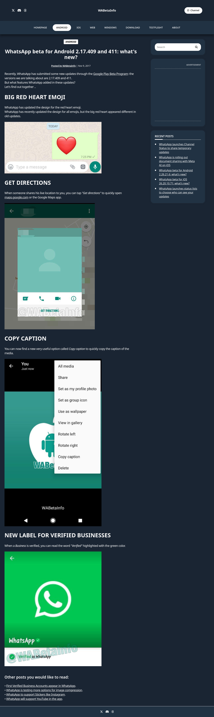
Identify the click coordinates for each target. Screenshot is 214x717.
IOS (79, 27)
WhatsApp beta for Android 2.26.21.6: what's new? (176, 172)
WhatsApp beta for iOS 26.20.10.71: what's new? (174, 181)
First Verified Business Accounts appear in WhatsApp (40, 686)
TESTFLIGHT (156, 27)
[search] (196, 47)
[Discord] (19, 10)
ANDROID (61, 27)
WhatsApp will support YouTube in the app (34, 699)
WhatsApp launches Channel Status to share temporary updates (176, 148)
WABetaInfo (107, 10)
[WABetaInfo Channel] (193, 10)
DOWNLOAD (133, 27)
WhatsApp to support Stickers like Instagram (35, 694)
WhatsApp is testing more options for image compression (44, 690)
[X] (13, 10)
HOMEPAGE (40, 27)
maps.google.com (16, 197)
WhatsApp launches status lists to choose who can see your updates (178, 192)
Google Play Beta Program (110, 74)
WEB (92, 27)
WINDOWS (110, 27)
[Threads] (25, 10)
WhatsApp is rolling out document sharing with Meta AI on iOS (177, 161)
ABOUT (176, 27)
